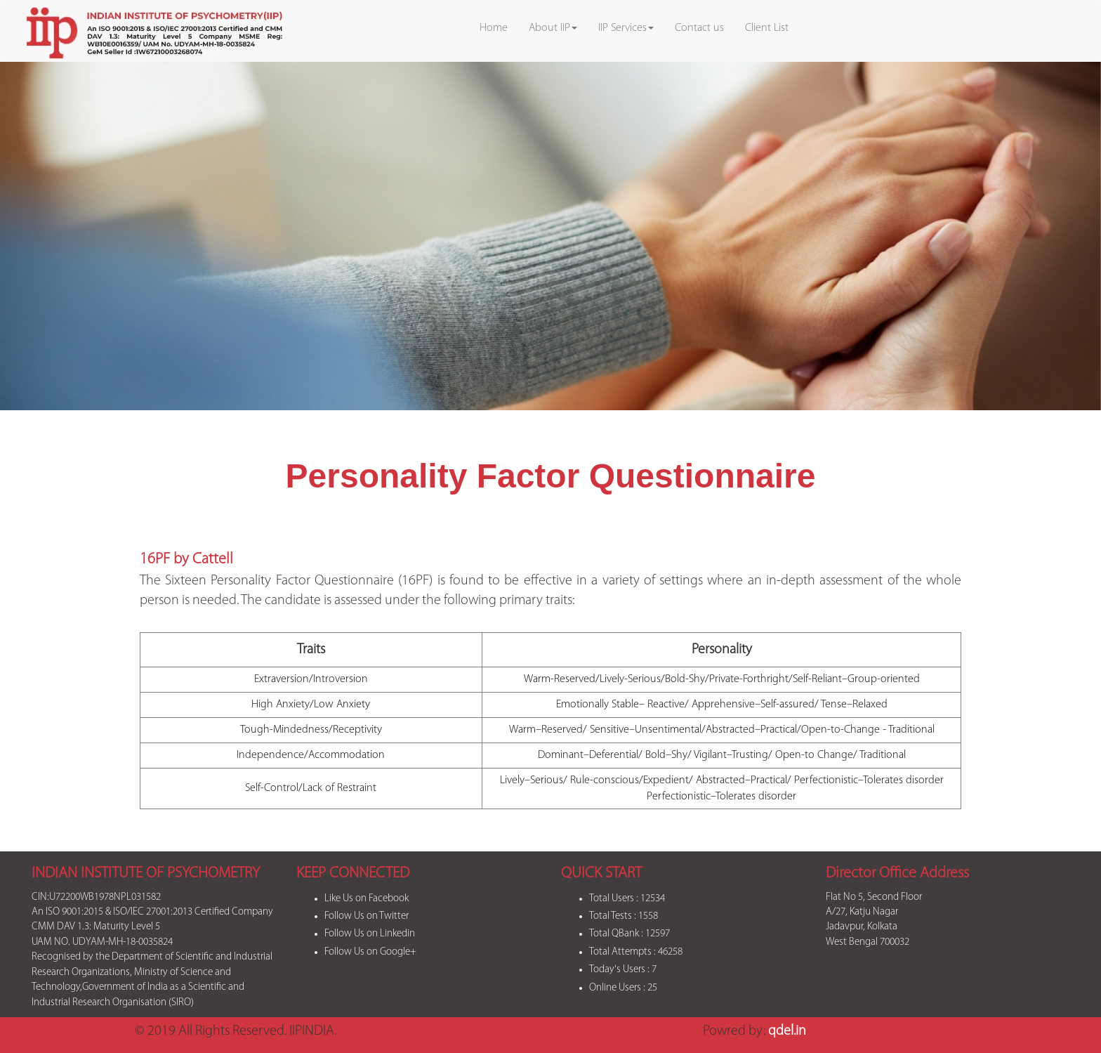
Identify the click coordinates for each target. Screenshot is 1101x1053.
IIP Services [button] (626, 28)
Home (494, 28)
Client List (767, 28)
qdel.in (787, 1031)
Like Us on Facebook (366, 899)
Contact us (699, 28)
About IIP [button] (553, 28)
